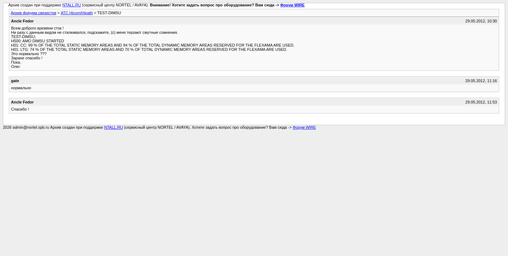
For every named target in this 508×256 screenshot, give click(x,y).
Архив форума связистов (33, 13)
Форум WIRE (292, 5)
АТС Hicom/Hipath (77, 13)
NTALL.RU (71, 5)
